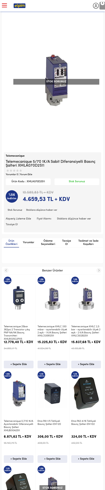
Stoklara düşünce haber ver (41, 210)
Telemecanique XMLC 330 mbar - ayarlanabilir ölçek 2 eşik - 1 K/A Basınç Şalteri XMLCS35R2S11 (18, 331)
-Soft (32, 485)
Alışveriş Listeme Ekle (18, 218)
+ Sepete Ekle (18, 364)
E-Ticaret (41, 485)
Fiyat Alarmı (44, 218)
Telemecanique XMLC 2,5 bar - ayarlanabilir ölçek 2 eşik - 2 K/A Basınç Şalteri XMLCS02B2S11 (52, 331)
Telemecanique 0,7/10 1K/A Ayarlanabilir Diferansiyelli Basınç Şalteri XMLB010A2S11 (86, 331)
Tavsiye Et (12, 224)
